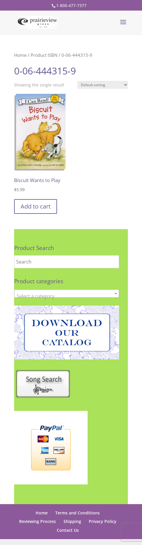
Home (20, 55)
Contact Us (68, 530)
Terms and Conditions (77, 513)
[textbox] (66, 296)
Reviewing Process (37, 521)
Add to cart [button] (36, 206)
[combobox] (66, 293)
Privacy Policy (102, 521)
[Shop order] (102, 85)
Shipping (72, 521)
